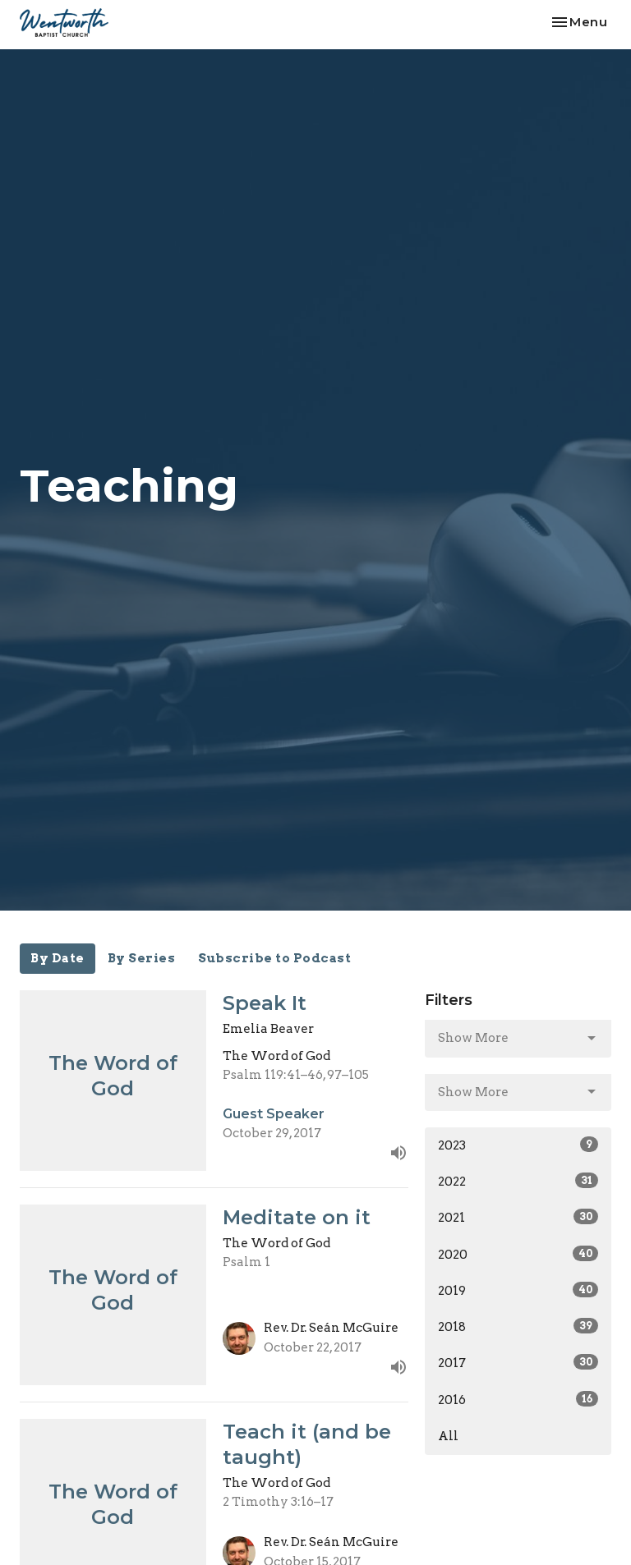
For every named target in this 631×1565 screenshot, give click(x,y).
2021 (518, 1217)
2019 (518, 1290)
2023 (518, 1144)
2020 (518, 1254)
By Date (57, 958)
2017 (518, 1362)
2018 (518, 1326)
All (448, 1436)
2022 (518, 1181)
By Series (142, 958)
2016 (518, 1399)
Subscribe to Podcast (274, 958)
